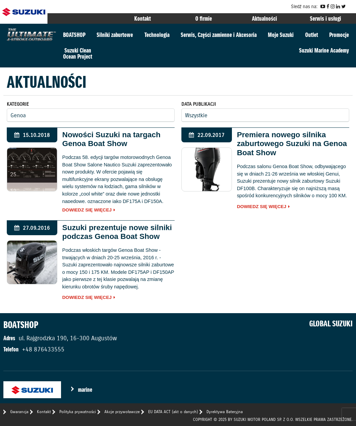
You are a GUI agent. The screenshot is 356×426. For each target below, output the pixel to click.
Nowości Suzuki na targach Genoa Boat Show (111, 139)
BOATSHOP (74, 35)
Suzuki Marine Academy (324, 50)
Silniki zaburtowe (115, 35)
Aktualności (264, 18)
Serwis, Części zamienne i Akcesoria (219, 35)
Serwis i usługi (325, 18)
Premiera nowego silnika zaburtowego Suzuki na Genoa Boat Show (292, 143)
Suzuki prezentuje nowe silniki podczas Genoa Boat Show (117, 232)
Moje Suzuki (281, 35)
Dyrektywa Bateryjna (224, 411)
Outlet (311, 35)
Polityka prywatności (77, 411)
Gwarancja (19, 411)
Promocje (339, 35)
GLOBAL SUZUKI (331, 324)
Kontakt (142, 18)
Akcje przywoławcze (122, 411)
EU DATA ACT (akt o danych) (173, 411)
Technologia (157, 35)
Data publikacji (198, 104)
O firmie (203, 18)
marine (85, 389)
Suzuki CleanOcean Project (77, 53)
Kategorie (18, 104)
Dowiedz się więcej (87, 210)
